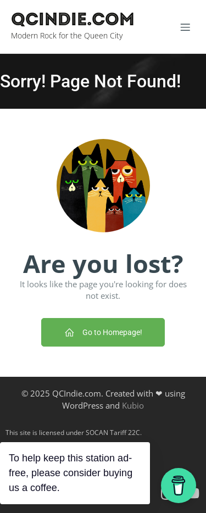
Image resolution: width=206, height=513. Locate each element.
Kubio (133, 405)
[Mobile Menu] (185, 27)
